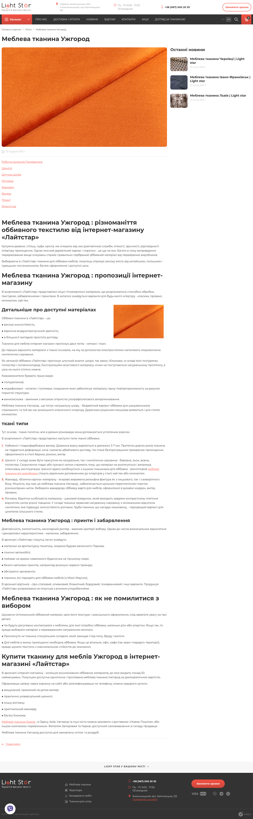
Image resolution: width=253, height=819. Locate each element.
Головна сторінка (11, 30)
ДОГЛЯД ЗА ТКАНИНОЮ (200, 21)
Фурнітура (9, 207)
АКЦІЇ (172, 20)
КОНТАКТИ (152, 20)
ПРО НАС (52, 21)
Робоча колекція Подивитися (22, 163)
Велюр (6, 195)
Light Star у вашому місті (126, 767)
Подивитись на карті (145, 799)
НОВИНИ (109, 20)
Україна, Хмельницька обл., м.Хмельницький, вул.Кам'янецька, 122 (78, 8)
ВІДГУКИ (130, 20)
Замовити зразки (234, 7)
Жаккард (8, 188)
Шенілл (7, 169)
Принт (6, 201)
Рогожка (7, 182)
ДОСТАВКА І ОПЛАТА (80, 21)
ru (223, 20)
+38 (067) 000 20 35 (178, 7)
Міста (28, 30)
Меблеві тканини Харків (18, 723)
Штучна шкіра (11, 175)
